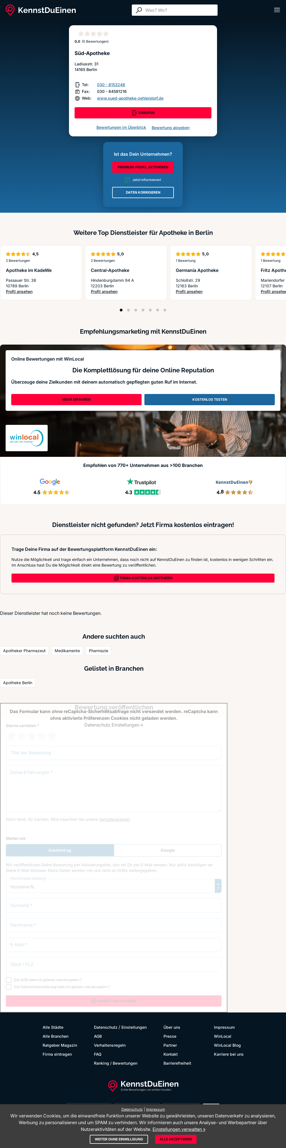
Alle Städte (53, 1027)
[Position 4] (143, 310)
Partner (170, 1045)
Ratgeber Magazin (60, 1045)
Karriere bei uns (229, 1054)
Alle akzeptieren (176, 1139)
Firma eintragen (57, 1054)
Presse (169, 1036)
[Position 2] (128, 310)
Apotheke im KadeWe (29, 270)
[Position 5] (150, 310)
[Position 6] (157, 310)
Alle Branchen (55, 1036)
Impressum (224, 1027)
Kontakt (170, 1054)
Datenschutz (105, 1027)
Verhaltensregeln (110, 1045)
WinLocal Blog (227, 1045)
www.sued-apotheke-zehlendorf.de (130, 98)
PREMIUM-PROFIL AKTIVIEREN (143, 167)
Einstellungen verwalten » (179, 1129)
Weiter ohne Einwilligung (119, 1139)
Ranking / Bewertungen (115, 1063)
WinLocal (222, 1036)
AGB (98, 1036)
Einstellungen (134, 1027)
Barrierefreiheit (177, 1063)
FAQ (98, 1054)
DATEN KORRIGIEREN (143, 192)
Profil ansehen (27, 291)
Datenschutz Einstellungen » (113, 725)
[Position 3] (135, 310)
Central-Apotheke (110, 270)
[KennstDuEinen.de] (41, 10)
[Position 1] (121, 310)
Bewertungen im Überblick (121, 127)
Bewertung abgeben (171, 127)
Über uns (171, 1027)
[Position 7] (164, 310)
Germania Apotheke (197, 270)
